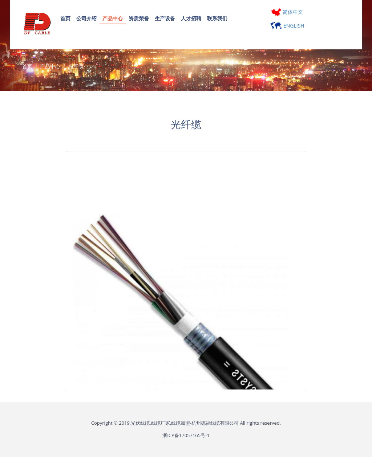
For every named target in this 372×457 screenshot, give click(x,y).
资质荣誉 (139, 18)
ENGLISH (287, 25)
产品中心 (112, 18)
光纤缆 (76, 66)
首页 (65, 18)
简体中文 (287, 11)
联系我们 (217, 18)
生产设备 (165, 18)
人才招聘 (191, 18)
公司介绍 (86, 18)
